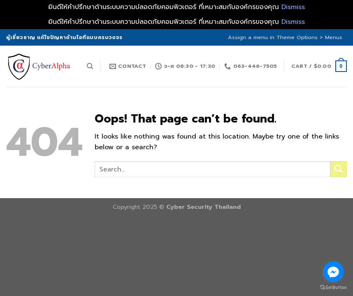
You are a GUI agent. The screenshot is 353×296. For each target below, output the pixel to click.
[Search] (90, 66)
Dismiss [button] (293, 7)
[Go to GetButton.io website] (333, 287)
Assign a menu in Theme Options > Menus (285, 37)
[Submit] (338, 169)
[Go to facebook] (333, 271)
